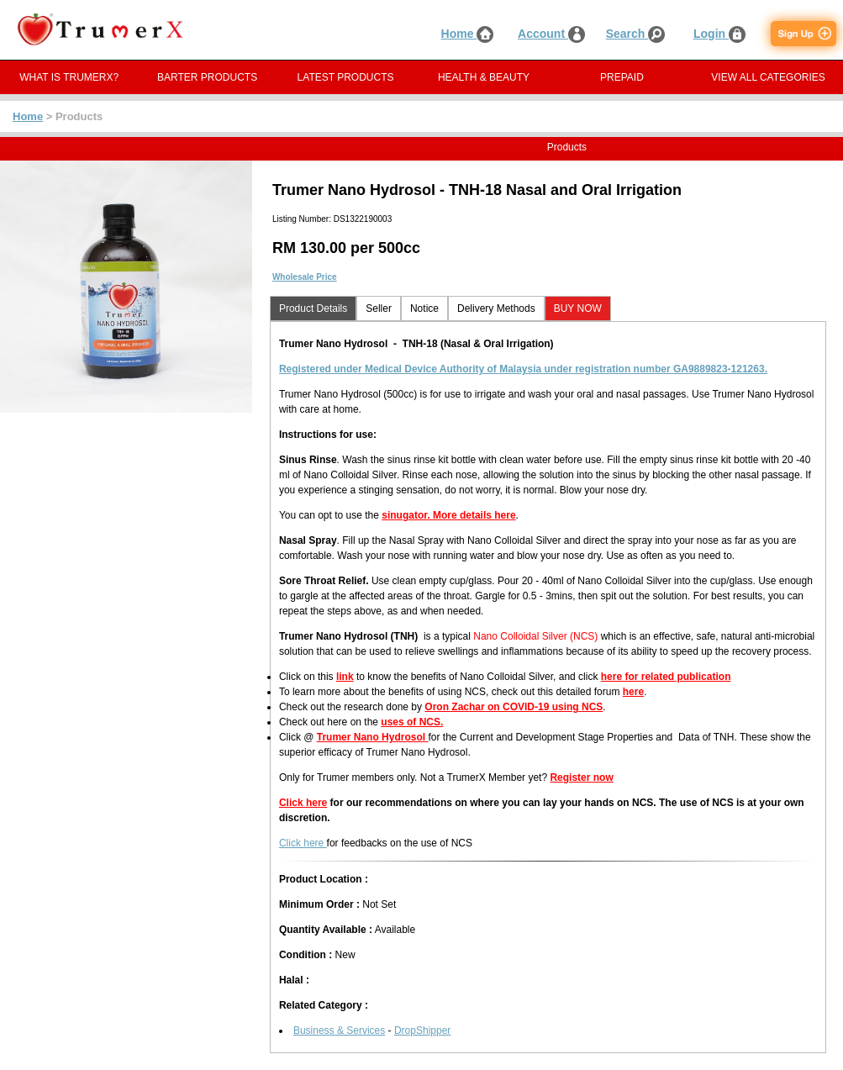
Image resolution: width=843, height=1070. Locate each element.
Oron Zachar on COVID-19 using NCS (513, 707)
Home (467, 33)
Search (636, 33)
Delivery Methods (496, 308)
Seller (379, 308)
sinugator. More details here (448, 515)
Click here (303, 803)
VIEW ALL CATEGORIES (768, 77)
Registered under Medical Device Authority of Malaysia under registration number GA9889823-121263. (523, 369)
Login (719, 33)
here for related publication (666, 677)
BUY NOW (578, 308)
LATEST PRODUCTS (346, 77)
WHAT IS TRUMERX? (69, 77)
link (345, 677)
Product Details (313, 308)
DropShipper (422, 1030)
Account (551, 33)
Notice (424, 308)
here (633, 692)
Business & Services (339, 1030)
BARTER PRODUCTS (207, 77)
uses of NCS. (412, 722)
